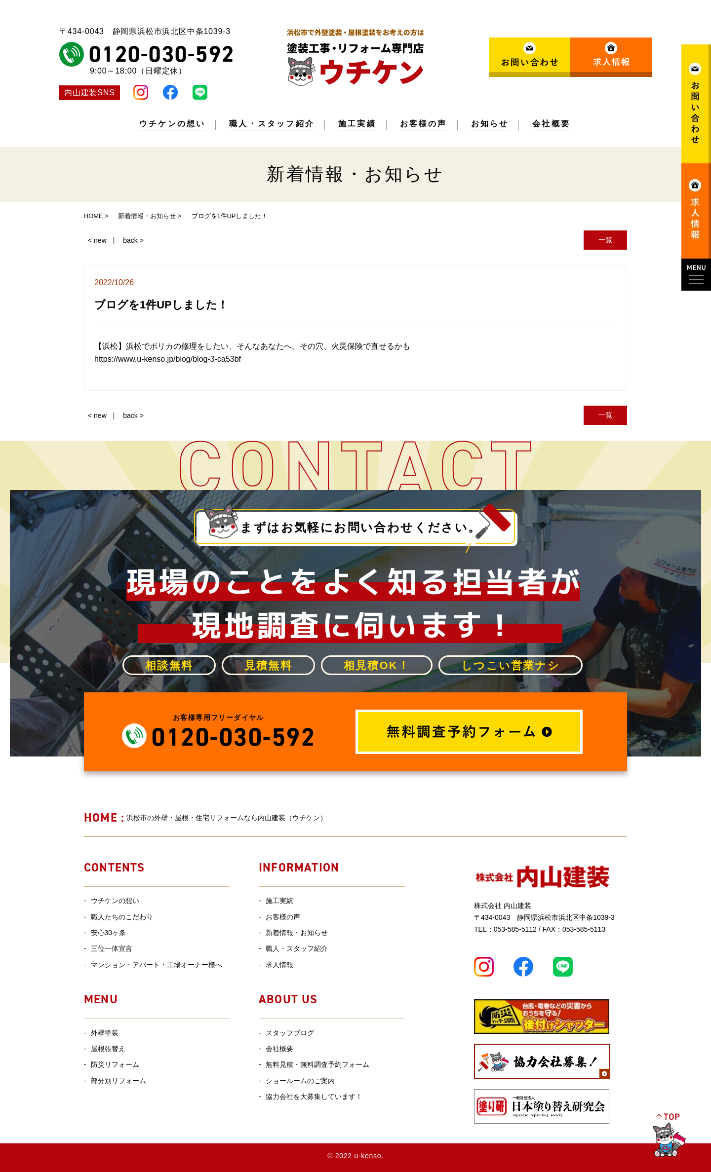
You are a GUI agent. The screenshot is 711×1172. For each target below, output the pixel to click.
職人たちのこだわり (122, 917)
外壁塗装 (104, 1033)
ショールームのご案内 (300, 1081)
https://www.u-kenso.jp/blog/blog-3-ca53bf (167, 359)
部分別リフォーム (118, 1081)
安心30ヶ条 (108, 933)
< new (97, 240)
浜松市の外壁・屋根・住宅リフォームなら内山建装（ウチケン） (205, 818)
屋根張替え (108, 1049)
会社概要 (551, 124)
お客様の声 (423, 124)
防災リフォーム (115, 1064)
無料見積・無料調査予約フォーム (317, 1064)
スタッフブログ (290, 1033)
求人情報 (279, 965)
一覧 (605, 240)
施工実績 (357, 124)
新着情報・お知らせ (297, 933)
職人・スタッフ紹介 (272, 124)
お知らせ (490, 124)
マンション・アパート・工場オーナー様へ (156, 965)
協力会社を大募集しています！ (314, 1096)
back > (133, 240)
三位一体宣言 (111, 948)
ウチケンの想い (172, 124)
